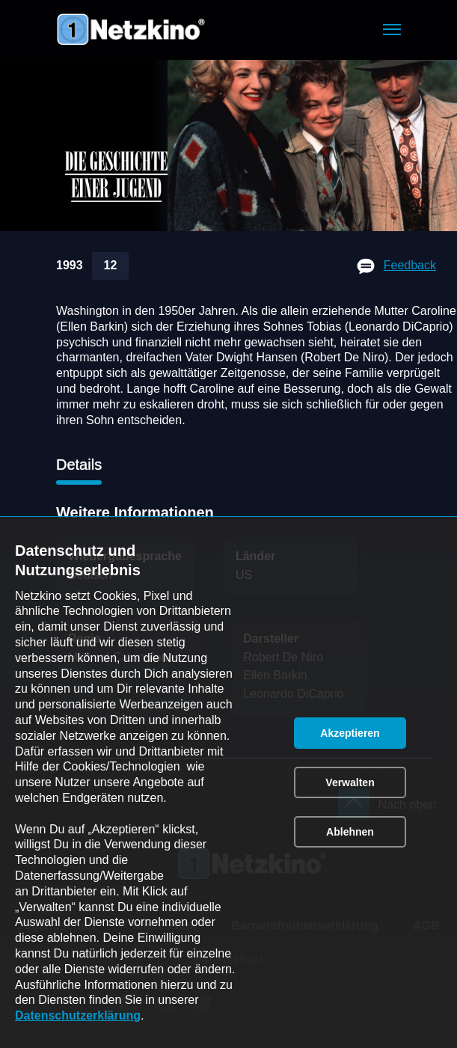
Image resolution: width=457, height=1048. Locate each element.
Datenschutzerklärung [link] (78, 1015)
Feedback (410, 265)
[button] (392, 29)
